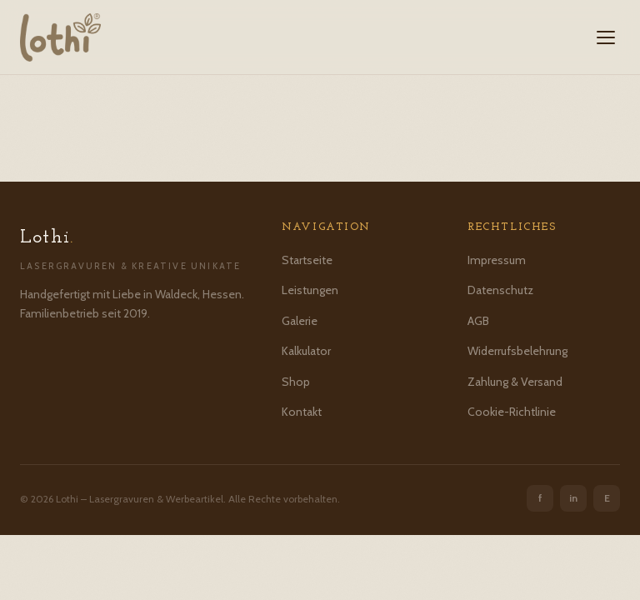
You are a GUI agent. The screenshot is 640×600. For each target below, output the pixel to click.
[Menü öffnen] (606, 37)
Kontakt (302, 411)
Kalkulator (306, 350)
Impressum (497, 260)
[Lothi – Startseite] (60, 37)
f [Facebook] (540, 498)
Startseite (307, 260)
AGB (478, 320)
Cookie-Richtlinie (512, 411)
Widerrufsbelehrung (518, 350)
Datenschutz (500, 290)
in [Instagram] (573, 498)
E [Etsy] (607, 498)
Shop (296, 381)
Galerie (300, 320)
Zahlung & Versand (515, 381)
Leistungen (310, 290)
